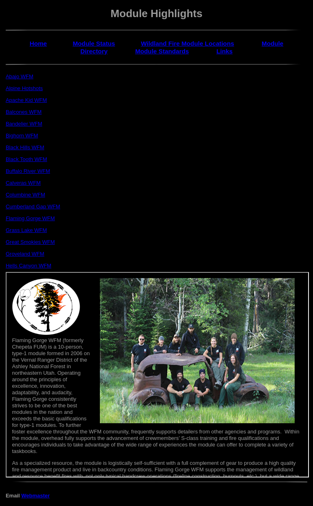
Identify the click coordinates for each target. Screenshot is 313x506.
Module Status (94, 43)
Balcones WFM (24, 112)
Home (38, 43)
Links (224, 51)
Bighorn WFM (22, 136)
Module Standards (162, 51)
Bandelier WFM (24, 124)
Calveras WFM (23, 183)
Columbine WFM (25, 195)
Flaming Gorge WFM (30, 218)
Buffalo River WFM (28, 171)
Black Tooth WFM (26, 159)
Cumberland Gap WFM (33, 206)
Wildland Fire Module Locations (187, 43)
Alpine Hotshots (24, 88)
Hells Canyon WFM (28, 266)
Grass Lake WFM (26, 230)
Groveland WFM (25, 254)
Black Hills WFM (25, 147)
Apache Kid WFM (26, 100)
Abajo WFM (19, 76)
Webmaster (35, 496)
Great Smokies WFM (30, 242)
